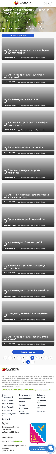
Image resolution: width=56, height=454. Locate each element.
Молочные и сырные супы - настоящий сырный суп (25, 266)
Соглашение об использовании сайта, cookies (18, 390)
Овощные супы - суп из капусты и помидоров (22, 171)
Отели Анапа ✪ (7, 404)
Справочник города (42, 401)
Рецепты (22, 402)
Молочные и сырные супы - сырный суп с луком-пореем (26, 123)
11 (23, 362)
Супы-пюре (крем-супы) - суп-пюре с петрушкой (24, 75)
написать (18, 441)
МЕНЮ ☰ (48, 4)
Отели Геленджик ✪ (9, 414)
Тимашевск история (41, 407)
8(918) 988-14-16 (8, 450)
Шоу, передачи (25, 398)
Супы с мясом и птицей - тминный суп (24, 219)
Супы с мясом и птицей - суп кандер (23, 147)
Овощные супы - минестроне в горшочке (26, 313)
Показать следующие (28, 352)
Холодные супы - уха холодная (21, 99)
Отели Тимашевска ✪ (7, 396)
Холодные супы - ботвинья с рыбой (23, 242)
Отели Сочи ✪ (7, 400)
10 (50, 358)
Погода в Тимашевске (24, 412)
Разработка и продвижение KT (42, 390)
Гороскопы (23, 408)
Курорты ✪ (6, 419)
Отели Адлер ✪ (7, 407)
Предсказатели (25, 395)
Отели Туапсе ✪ (8, 410)
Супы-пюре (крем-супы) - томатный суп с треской (26, 337)
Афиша (22, 405)
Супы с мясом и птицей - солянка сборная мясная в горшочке (26, 195)
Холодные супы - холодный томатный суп (26, 290)
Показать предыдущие (18, 35)
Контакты (41, 411)
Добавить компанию (41, 396)
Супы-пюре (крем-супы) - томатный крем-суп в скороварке (26, 51)
